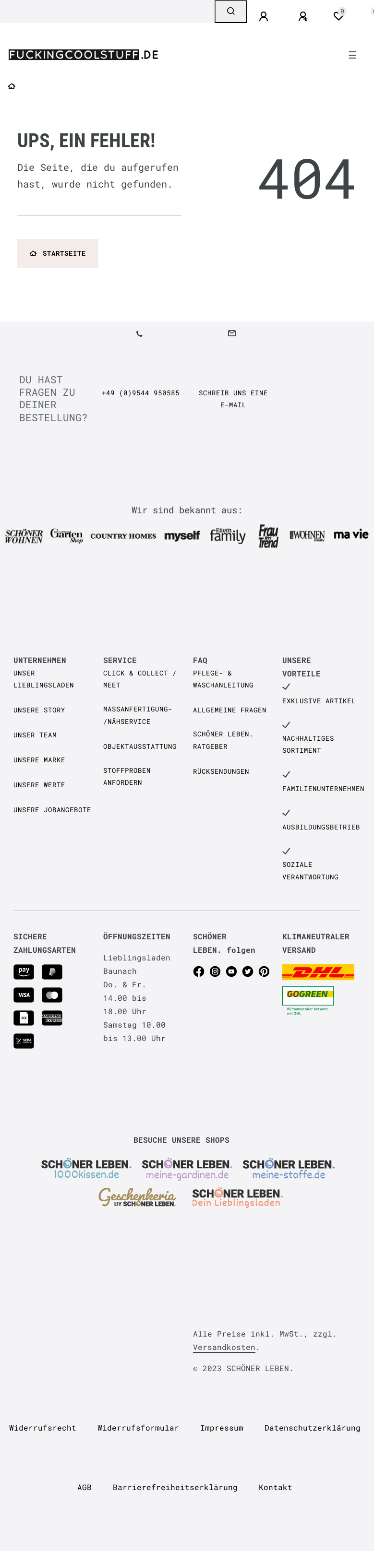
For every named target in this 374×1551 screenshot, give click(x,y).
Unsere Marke (39, 759)
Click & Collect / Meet (140, 678)
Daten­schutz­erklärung (313, 1427)
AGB (84, 1487)
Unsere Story (39, 709)
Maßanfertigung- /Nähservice (137, 714)
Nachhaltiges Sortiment (308, 744)
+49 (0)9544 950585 (141, 392)
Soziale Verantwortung (310, 870)
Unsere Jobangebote (52, 809)
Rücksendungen (221, 771)
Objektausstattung (140, 746)
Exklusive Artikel (319, 700)
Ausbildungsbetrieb (321, 826)
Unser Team (35, 734)
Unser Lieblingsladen (43, 678)
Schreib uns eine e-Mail (233, 398)
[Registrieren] (304, 17)
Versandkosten (224, 1347)
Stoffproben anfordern (127, 776)
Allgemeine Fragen (229, 709)
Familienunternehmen (323, 788)
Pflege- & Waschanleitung (223, 678)
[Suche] (231, 11)
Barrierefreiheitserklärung (175, 1487)
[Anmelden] (265, 17)
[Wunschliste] (338, 16)
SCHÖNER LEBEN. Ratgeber (223, 739)
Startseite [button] (58, 253)
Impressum (221, 1427)
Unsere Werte (39, 784)
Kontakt (275, 1487)
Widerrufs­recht (42, 1427)
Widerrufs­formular (138, 1427)
